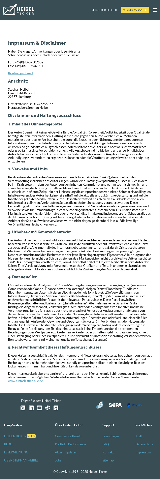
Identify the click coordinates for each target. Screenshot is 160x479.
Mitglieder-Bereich (104, 10)
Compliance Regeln (68, 436)
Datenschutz (144, 444)
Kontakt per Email (20, 73)
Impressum (143, 452)
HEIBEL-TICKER (20, 436)
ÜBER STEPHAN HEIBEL (21, 460)
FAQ (105, 444)
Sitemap (108, 460)
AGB (138, 436)
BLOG (8, 444)
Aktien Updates (66, 452)
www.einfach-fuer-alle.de (25, 381)
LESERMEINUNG (16, 452)
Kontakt (108, 452)
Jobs (58, 460)
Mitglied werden (132, 9)
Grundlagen (110, 436)
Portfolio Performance (70, 444)
